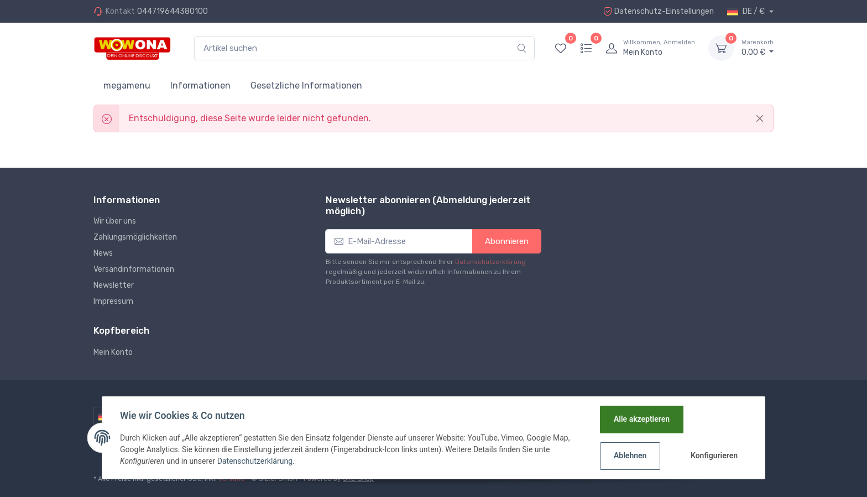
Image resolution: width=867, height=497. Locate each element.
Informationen (200, 85)
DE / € (746, 11)
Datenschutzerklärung (490, 262)
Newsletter (113, 285)
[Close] (759, 118)
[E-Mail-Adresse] (399, 241)
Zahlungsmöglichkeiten (135, 237)
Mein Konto (113, 352)
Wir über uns (114, 221)
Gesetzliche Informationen (306, 85)
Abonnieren (507, 241)
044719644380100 (172, 11)
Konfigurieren (714, 455)
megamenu (126, 85)
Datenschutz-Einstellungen (658, 11)
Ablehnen (630, 455)
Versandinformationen (133, 269)
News (103, 253)
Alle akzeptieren (642, 419)
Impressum (113, 301)
